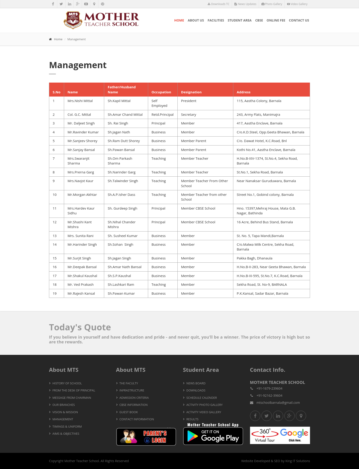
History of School (67, 383)
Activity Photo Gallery (204, 405)
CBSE (259, 20)
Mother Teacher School (81, 461)
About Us (196, 20)
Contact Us (299, 20)
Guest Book (129, 412)
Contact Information (137, 419)
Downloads (195, 390)
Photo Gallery (271, 4)
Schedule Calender (201, 398)
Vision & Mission (65, 412)
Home (179, 20)
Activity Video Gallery (203, 412)
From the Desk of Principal (73, 390)
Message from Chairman (71, 398)
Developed (262, 461)
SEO (277, 461)
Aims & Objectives (65, 433)
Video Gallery (297, 4)
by (283, 461)
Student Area (240, 20)
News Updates (245, 4)
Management (62, 419)
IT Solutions (301, 461)
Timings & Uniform (67, 426)
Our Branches (63, 405)
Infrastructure (132, 390)
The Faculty (129, 383)
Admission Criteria (134, 398)
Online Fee (276, 20)
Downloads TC (218, 4)
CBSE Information (134, 405)
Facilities (216, 20)
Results (192, 419)
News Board (196, 383)
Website (247, 461)
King (288, 461)
